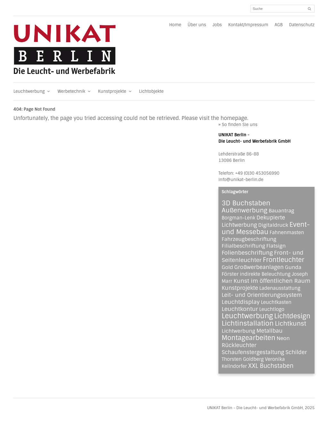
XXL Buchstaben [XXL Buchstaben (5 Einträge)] (271, 366)
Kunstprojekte (115, 91)
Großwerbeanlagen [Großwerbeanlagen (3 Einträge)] (258, 267)
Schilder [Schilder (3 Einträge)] (296, 352)
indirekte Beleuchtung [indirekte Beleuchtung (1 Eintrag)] (265, 274)
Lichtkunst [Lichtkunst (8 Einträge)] (290, 324)
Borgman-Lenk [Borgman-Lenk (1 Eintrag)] (238, 218)
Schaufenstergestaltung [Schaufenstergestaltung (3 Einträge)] (253, 352)
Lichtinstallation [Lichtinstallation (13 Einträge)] (248, 323)
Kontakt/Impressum (248, 25)
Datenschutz (302, 25)
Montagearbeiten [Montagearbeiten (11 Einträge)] (248, 338)
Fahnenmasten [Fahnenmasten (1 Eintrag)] (287, 232)
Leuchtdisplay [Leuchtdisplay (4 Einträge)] (241, 301)
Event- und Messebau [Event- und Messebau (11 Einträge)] (266, 228)
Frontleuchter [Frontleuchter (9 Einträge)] (283, 260)
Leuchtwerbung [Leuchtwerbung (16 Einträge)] (247, 316)
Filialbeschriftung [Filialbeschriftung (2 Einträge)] (243, 245)
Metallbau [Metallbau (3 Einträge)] (269, 330)
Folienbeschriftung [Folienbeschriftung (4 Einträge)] (247, 252)
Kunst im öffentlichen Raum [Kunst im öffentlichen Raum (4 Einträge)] (272, 280)
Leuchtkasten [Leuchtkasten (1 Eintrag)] (276, 302)
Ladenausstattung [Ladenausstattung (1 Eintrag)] (279, 288)
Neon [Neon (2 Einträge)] (283, 338)
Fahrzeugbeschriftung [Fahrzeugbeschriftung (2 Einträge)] (249, 239)
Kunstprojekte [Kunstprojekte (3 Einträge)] (240, 287)
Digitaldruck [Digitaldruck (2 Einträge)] (273, 225)
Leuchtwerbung (32, 91)
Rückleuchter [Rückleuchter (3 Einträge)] (239, 345)
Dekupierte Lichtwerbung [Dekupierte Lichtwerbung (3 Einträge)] (253, 221)
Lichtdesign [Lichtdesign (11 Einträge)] (292, 316)
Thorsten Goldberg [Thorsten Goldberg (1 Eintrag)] (243, 359)
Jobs (217, 25)
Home (175, 25)
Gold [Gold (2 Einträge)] (227, 267)
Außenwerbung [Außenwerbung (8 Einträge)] (244, 210)
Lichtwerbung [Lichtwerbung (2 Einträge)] (238, 331)
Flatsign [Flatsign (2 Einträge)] (276, 245)
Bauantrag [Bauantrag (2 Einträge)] (281, 210)
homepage (233, 118)
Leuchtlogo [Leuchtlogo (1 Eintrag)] (271, 309)
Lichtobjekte (151, 91)
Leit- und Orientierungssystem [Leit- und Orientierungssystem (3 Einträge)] (262, 294)
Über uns (197, 25)
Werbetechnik (75, 91)
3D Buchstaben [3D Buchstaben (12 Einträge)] (246, 203)
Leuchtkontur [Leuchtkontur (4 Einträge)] (240, 309)
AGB (279, 25)
